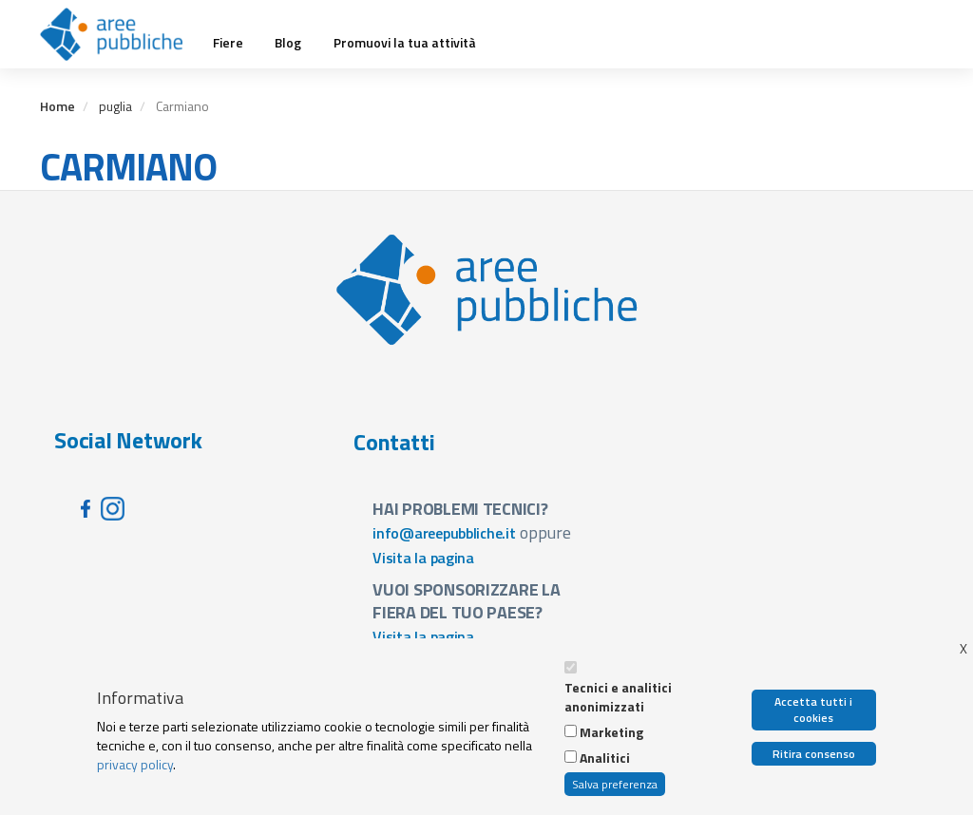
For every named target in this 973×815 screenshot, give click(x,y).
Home (57, 106)
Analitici (605, 758)
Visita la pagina (423, 557)
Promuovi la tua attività (405, 42)
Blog (288, 42)
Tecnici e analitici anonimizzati (618, 697)
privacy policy (135, 764)
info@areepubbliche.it (444, 532)
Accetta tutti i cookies (813, 709)
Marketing (611, 732)
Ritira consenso (814, 754)
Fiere (228, 42)
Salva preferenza (615, 784)
